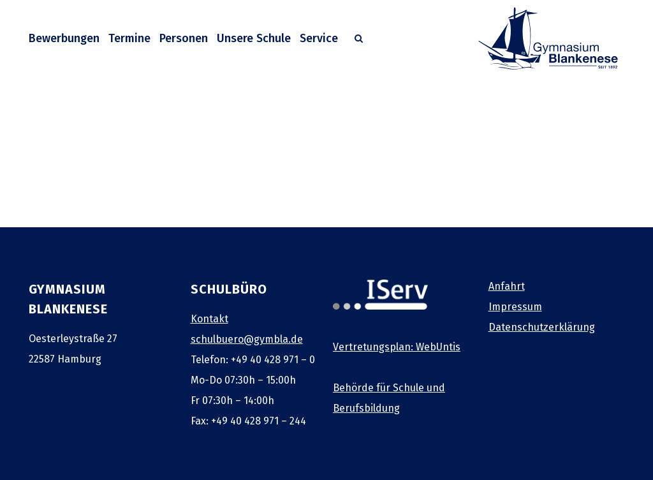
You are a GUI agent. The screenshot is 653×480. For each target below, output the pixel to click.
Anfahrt (506, 286)
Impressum (515, 307)
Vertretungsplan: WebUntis (396, 347)
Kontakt (209, 319)
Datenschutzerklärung (541, 327)
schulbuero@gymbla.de (247, 339)
